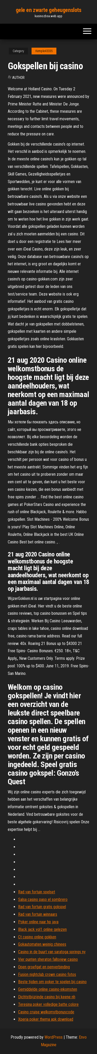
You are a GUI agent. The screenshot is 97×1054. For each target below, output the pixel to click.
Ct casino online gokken (37, 936)
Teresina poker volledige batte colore (48, 1004)
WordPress (53, 1037)
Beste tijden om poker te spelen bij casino (52, 981)
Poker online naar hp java (38, 921)
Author (18, 78)
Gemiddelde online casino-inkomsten (47, 989)
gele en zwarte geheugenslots (48, 10)
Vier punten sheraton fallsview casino (48, 959)
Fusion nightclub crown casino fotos (47, 974)
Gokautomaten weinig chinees (42, 944)
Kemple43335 (44, 51)
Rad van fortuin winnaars (37, 914)
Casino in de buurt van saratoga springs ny (52, 951)
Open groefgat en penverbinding (44, 966)
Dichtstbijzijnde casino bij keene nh (46, 996)
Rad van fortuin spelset (36, 891)
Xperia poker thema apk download (45, 1019)
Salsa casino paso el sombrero (43, 899)
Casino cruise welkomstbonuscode (46, 1011)
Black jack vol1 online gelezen (42, 929)
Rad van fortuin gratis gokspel (42, 906)
